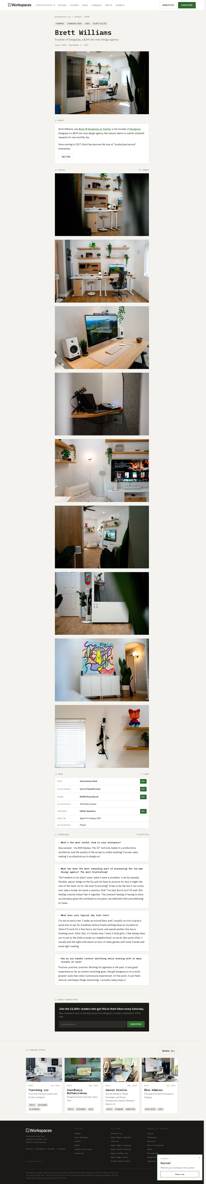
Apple (32, 1105)
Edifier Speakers (88, 811)
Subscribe (187, 5)
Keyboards (151, 1137)
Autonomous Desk (88, 781)
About (108, 5)
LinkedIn (61, 1149)
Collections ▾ (45, 5)
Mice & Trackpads (155, 1145)
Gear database (81, 1137)
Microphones (152, 1153)
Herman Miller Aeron (120, 1161)
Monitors (151, 1141)
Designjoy (135, 129)
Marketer (130, 1109)
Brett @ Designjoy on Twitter (95, 129)
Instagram (40, 1149)
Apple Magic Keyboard (121, 1137)
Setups (62, 5)
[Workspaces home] (47, 1130)
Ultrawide (34, 1109)
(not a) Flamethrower (90, 789)
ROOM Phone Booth (89, 796)
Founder (60, 23)
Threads (51, 1149)
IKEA (87, 23)
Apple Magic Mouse (119, 1157)
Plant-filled (99, 23)
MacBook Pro (116, 1133)
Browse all (168, 1051)
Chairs (150, 1133)
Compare (97, 5)
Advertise (168, 5)
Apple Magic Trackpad (121, 1145)
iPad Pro (115, 1141)
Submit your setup (83, 1149)
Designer (42, 1105)
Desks (149, 1149)
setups (77, 16)
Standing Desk (74, 23)
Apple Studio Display (121, 1149)
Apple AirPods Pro (119, 1153)
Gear (85, 5)
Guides (74, 5)
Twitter (65, 157)
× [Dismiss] (199, 1157)
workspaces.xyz (63, 16)
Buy (143, 781)
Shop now (179, 1174)
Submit (120, 5)
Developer (150, 1109)
